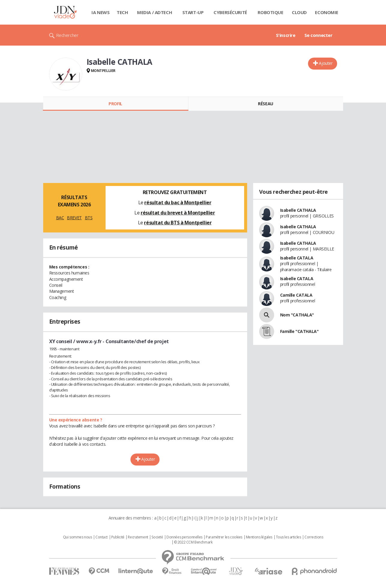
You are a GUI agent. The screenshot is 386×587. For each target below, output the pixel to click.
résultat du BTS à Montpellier (177, 222)
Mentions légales (259, 537)
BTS (89, 217)
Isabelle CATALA (296, 258)
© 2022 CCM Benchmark (193, 542)
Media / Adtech (154, 12)
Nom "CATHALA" (297, 315)
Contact (101, 537)
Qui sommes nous (77, 537)
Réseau (265, 103)
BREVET (74, 217)
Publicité (117, 537)
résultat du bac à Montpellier (177, 202)
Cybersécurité (230, 12)
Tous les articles (288, 537)
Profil (115, 103)
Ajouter (325, 63)
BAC (60, 217)
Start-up (193, 12)
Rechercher (67, 35)
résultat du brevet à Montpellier (178, 212)
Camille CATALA (296, 295)
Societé (157, 537)
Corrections (313, 537)
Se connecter (318, 35)
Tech (122, 12)
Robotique (270, 12)
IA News (100, 12)
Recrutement (138, 537)
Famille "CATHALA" (299, 331)
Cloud (299, 12)
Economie (326, 12)
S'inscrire (285, 35)
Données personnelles (184, 537)
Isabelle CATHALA (298, 210)
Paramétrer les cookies (224, 537)
